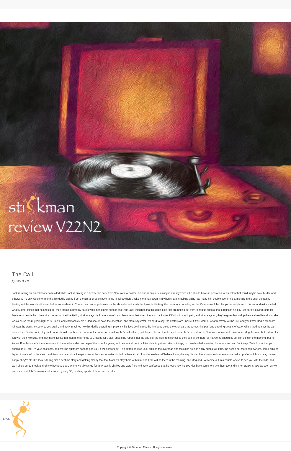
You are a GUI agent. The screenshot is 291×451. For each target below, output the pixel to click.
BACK (6, 418)
